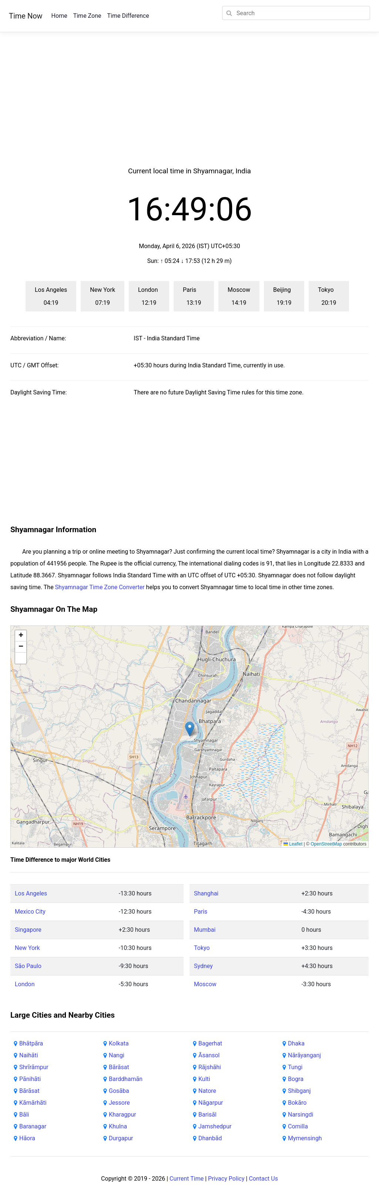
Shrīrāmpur (33, 1067)
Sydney (203, 966)
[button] (189, 729)
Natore (207, 1090)
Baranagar (32, 1126)
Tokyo (202, 947)
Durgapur (121, 1138)
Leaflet (293, 844)
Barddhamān (125, 1078)
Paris (200, 911)
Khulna (118, 1126)
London (25, 984)
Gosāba (119, 1090)
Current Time (187, 1178)
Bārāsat (29, 1090)
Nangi (116, 1055)
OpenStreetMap (326, 844)
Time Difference (128, 15)
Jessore (119, 1102)
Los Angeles (31, 893)
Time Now (26, 15)
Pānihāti (30, 1078)
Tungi (295, 1067)
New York (27, 947)
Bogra (295, 1078)
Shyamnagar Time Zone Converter (100, 587)
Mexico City (30, 911)
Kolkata (119, 1043)
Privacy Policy (226, 1178)
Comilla (298, 1126)
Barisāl (207, 1114)
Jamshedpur (214, 1126)
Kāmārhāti (33, 1102)
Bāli (24, 1114)
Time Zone (87, 15)
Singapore (28, 929)
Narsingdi (300, 1114)
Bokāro (297, 1102)
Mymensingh (305, 1138)
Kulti (204, 1078)
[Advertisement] (189, 108)
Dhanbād (210, 1138)
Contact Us (263, 1178)
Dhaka (296, 1043)
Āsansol (209, 1055)
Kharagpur (122, 1114)
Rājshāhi (209, 1067)
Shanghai (206, 893)
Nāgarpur (210, 1102)
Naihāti (28, 1055)
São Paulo (28, 966)
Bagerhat (210, 1043)
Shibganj (299, 1090)
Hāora (27, 1138)
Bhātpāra (31, 1043)
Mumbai (204, 929)
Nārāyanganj (304, 1055)
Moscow (205, 984)
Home (59, 15)
